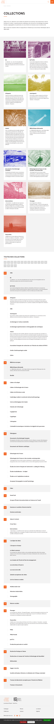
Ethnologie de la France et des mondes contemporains (38, 169)
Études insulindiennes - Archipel (18, 472)
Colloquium (13, 421)
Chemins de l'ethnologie (16, 407)
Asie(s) (7, 128)
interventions (9, 201)
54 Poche (32, 60)
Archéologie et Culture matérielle (19, 322)
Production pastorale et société (19, 644)
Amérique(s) (33, 93)
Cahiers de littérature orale (17, 392)
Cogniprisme (13, 412)
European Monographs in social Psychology (22, 481)
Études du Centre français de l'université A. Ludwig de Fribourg (27, 467)
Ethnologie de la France (16, 454)
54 (6, 60)
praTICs (12, 640)
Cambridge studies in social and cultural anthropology (25, 397)
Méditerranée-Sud (15, 587)
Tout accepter (47, 720)
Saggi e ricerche (14, 668)
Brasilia (12, 375)
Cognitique (13, 417)
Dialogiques (13, 433)
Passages (32, 201)
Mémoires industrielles (16, 591)
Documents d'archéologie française (12, 169)
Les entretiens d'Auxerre (17, 565)
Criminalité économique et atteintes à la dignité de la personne (27, 426)
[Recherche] (48, 2)
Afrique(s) (8, 93)
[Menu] (52, 2)
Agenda (38, 711)
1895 (11, 273)
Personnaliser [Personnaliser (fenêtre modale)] (31, 722)
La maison (38, 709)
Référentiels (13, 661)
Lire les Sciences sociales (17, 580)
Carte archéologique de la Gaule (19, 402)
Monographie (13, 596)
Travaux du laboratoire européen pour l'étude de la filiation (26, 680)
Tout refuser (23, 722)
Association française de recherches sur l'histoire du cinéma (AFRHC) (28, 346)
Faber (11, 488)
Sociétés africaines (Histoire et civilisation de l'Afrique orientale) (27, 673)
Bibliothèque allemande (36, 128)
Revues (21, 709)
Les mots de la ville (15, 570)
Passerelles (8, 235)
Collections (6, 711)
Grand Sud (13, 495)
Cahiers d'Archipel (15, 383)
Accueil (5, 6)
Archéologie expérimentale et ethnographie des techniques (26, 327)
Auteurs (21, 711)
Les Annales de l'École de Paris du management (23, 560)
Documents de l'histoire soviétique (19, 447)
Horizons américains (15, 512)
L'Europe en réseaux (15, 546)
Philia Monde (13, 635)
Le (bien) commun (15, 550)
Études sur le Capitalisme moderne (19, 476)
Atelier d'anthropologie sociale (18, 350)
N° (5, 262)
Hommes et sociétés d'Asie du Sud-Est (20, 507)
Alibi (11, 309)
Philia (11, 630)
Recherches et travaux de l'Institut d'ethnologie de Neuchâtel (27, 656)
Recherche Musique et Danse (18, 651)
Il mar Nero (13, 524)
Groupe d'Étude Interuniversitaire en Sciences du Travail (25, 500)
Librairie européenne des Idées (18, 575)
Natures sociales (14, 603)
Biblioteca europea (15, 362)
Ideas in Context (14, 519)
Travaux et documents (16, 685)
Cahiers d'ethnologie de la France (19, 387)
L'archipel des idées (15, 541)
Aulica (11, 355)
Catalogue (6, 709)
